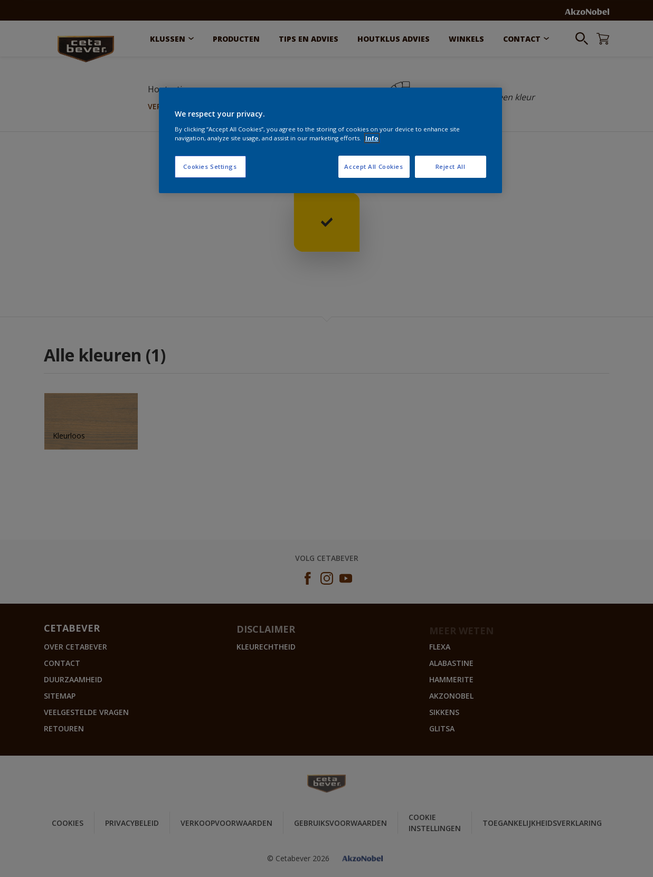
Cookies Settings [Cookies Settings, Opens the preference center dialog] (209, 166)
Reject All (451, 166)
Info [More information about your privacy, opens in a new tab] (371, 138)
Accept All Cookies (373, 166)
